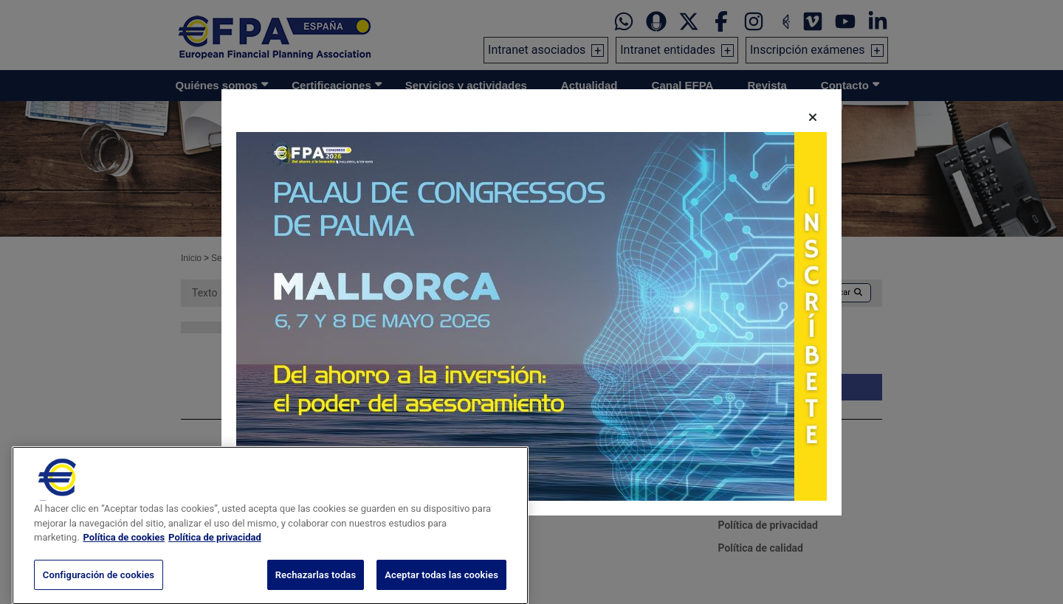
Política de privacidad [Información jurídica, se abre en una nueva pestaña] (214, 566)
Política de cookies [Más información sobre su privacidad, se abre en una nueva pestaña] (124, 566)
